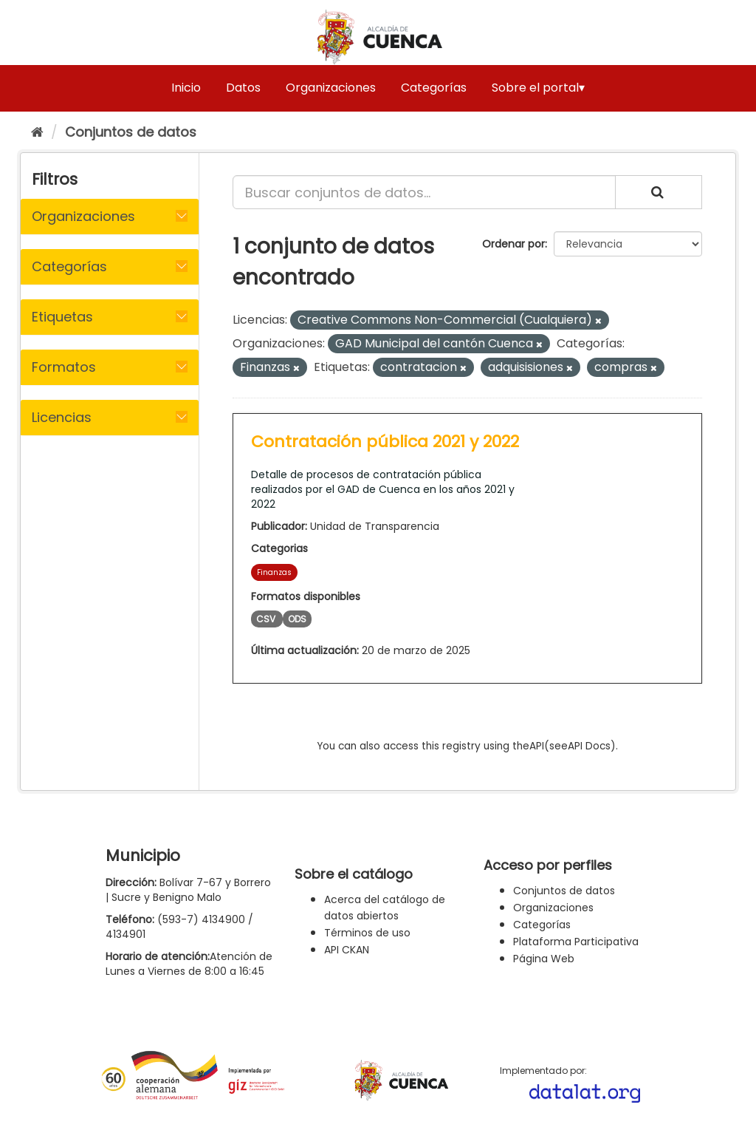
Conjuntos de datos (130, 132)
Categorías (434, 87)
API (536, 746)
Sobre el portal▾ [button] (538, 87)
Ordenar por (513, 244)
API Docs (589, 746)
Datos (243, 87)
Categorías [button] (69, 266)
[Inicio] (37, 132)
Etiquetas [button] (62, 316)
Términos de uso (367, 932)
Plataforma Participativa (576, 941)
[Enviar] (658, 192)
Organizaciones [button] (83, 216)
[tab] (110, 216)
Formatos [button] (64, 367)
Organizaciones (331, 87)
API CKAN (346, 949)
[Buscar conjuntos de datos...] (424, 192)
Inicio (186, 87)
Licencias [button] (62, 417)
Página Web (543, 958)
